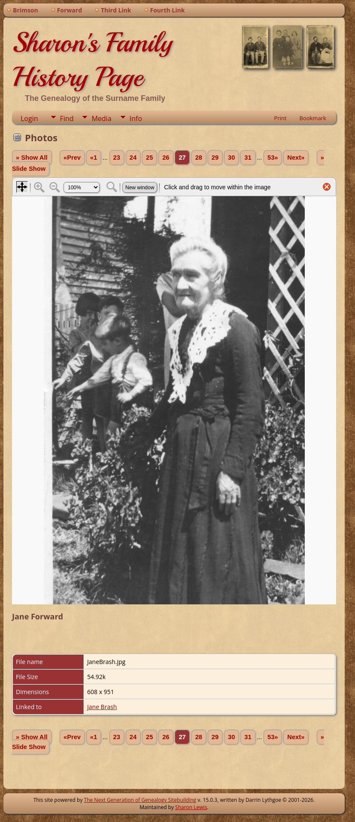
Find (67, 118)
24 (133, 157)
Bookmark (312, 118)
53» (272, 157)
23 (116, 157)
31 (247, 157)
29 (215, 157)
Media (101, 118)
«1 (93, 157)
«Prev (72, 157)
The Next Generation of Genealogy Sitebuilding (140, 800)
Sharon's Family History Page (92, 59)
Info (136, 118)
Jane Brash (102, 707)
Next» (295, 157)
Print (280, 118)
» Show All (32, 157)
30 (231, 157)
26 (165, 157)
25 (149, 157)
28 (198, 157)
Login (29, 118)
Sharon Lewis (191, 807)
